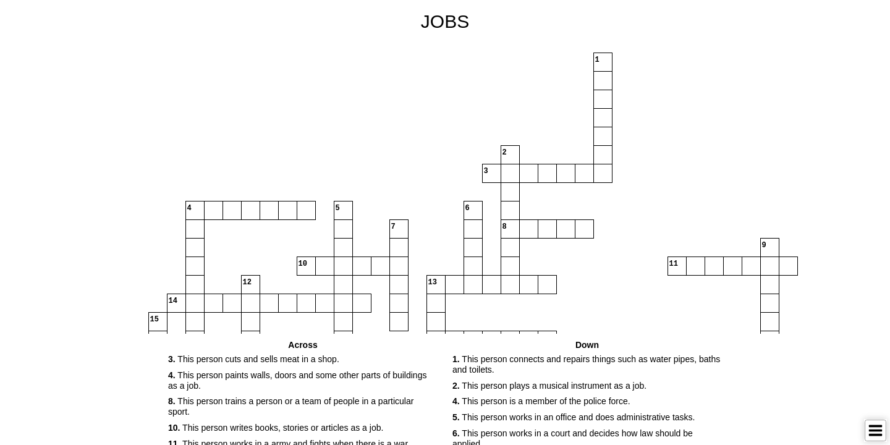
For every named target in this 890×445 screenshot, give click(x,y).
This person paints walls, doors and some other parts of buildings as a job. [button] (297, 380)
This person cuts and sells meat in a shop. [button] (253, 359)
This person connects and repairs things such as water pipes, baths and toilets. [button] (586, 364)
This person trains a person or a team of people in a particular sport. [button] (290, 406)
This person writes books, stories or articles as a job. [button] (275, 428)
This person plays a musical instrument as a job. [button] (549, 386)
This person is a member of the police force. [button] (541, 401)
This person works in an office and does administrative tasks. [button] (573, 417)
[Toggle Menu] (875, 430)
